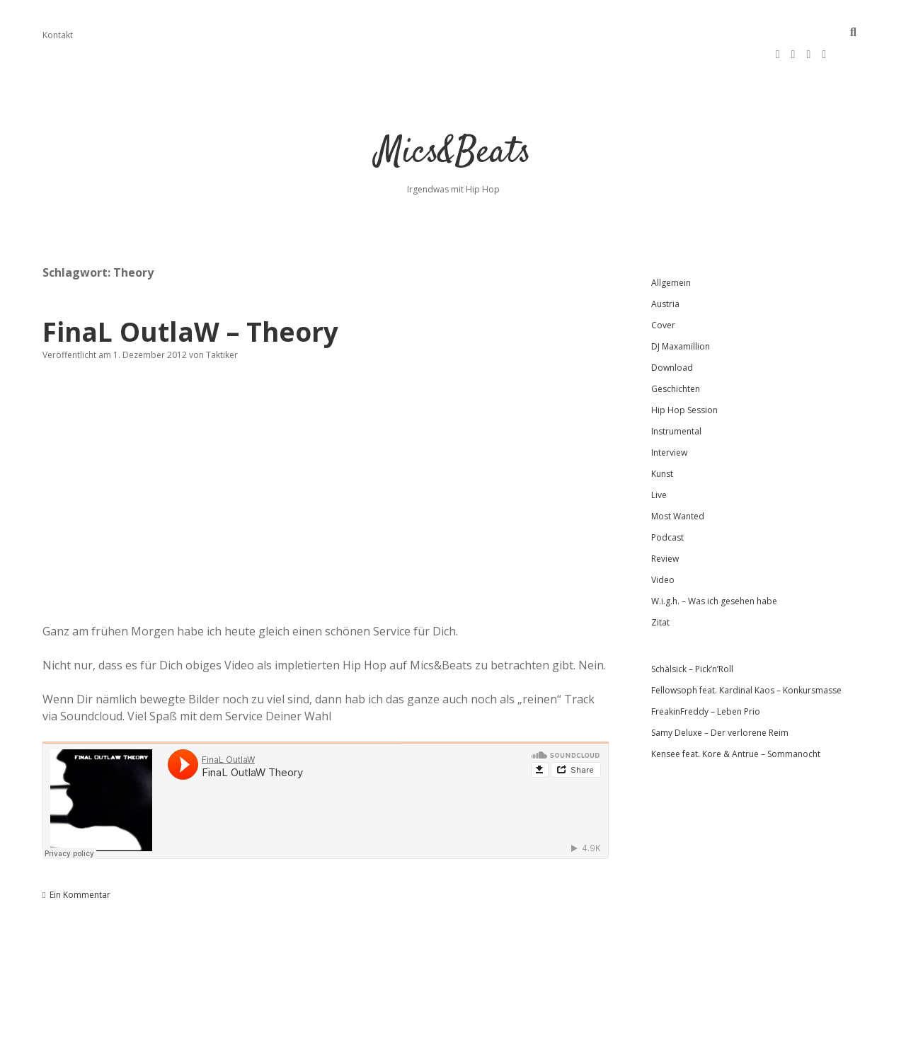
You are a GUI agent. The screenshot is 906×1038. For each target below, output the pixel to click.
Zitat (660, 589)
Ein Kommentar (80, 861)
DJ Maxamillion (680, 313)
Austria (665, 271)
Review (665, 525)
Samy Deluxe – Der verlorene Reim (720, 699)
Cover (663, 292)
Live (659, 462)
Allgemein (671, 249)
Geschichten (675, 356)
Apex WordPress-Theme (408, 1022)
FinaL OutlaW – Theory (190, 298)
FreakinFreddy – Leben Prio (705, 678)
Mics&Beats (453, 120)
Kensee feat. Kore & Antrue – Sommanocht (735, 721)
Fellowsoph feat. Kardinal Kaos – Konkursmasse (746, 657)
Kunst (662, 440)
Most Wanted (677, 483)
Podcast (667, 504)
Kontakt (57, 35)
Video (663, 547)
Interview (669, 419)
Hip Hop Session (684, 377)
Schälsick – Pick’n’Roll (692, 636)
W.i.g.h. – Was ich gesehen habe (714, 568)
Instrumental (676, 398)
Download (672, 334)
